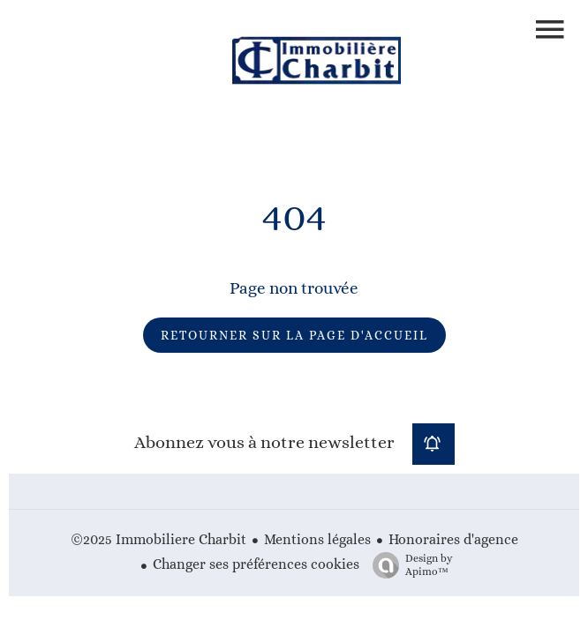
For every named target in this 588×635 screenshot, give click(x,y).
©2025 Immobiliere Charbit (158, 539)
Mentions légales (317, 539)
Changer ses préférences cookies (256, 564)
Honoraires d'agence (453, 539)
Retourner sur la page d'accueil (294, 335)
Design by (408, 565)
